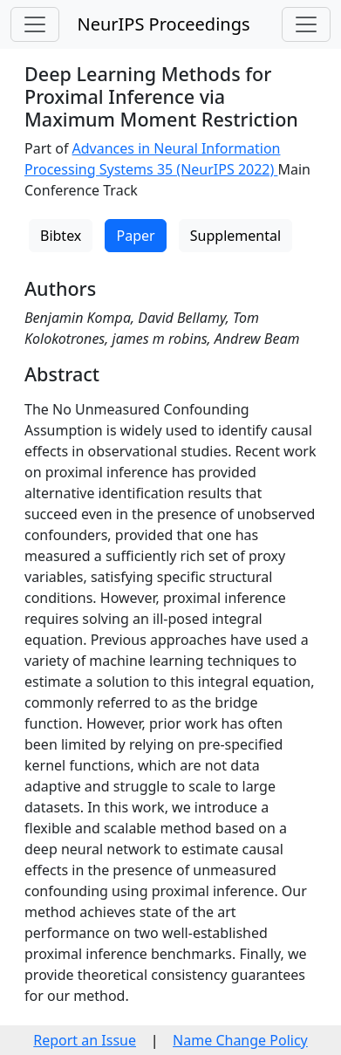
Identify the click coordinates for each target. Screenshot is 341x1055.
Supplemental (235, 235)
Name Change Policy (240, 1040)
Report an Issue (84, 1040)
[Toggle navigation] (34, 24)
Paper (135, 235)
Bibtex (60, 235)
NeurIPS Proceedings (163, 24)
